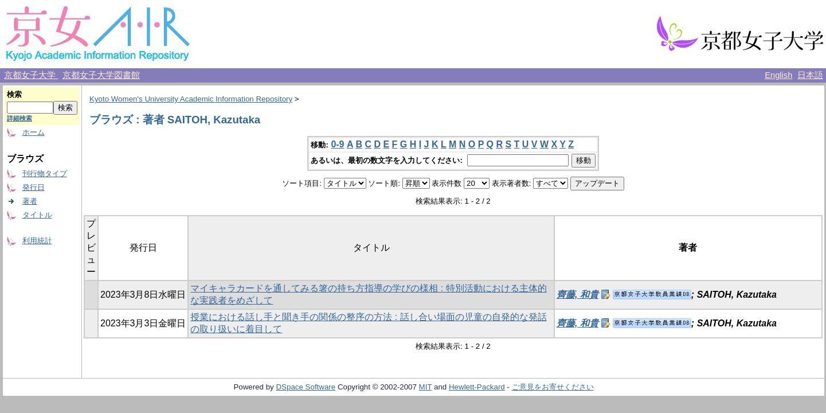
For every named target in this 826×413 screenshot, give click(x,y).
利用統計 (37, 240)
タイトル (37, 215)
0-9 (337, 144)
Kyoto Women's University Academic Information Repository (190, 99)
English (778, 75)
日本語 (810, 75)
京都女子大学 (31, 75)
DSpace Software (305, 387)
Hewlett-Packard (477, 387)
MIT (425, 387)
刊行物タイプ (44, 173)
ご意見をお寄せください (553, 387)
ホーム (33, 132)
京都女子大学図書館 (101, 75)
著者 (29, 201)
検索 (14, 94)
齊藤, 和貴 (577, 294)
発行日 (33, 187)
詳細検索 (19, 118)
